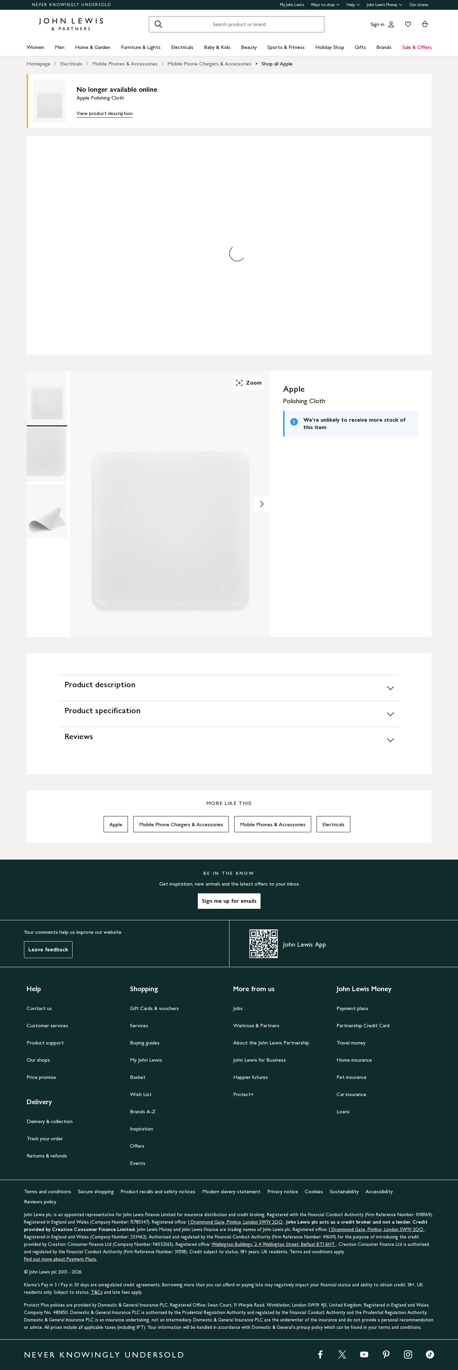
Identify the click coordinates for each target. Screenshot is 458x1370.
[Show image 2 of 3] (261, 504)
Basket (137, 1077)
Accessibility (379, 1191)
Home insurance (354, 1060)
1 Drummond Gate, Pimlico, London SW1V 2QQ (236, 1222)
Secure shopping (96, 1191)
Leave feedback (48, 949)
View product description (105, 113)
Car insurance (351, 1094)
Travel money (351, 1042)
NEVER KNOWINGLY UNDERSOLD (71, 4)
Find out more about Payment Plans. (60, 1259)
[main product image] (55, 100)
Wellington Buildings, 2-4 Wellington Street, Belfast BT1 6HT (274, 1244)
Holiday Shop (329, 47)
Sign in (377, 24)
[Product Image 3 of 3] (47, 511)
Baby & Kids (217, 47)
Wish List (141, 1094)
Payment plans (352, 1008)
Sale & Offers (417, 47)
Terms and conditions (47, 1191)
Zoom (248, 383)
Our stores (418, 4)
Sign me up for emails (229, 901)
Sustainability (344, 1191)
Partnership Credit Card (362, 1025)
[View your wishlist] (406, 24)
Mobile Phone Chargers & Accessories (209, 63)
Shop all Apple (277, 63)
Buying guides (145, 1042)
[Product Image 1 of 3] (47, 398)
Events (137, 1163)
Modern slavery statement (231, 1191)
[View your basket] (425, 24)
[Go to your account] (391, 24)
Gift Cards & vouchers (154, 1008)
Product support (45, 1042)
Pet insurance (351, 1077)
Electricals (182, 47)
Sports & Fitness (286, 47)
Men (59, 47)
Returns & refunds (47, 1155)
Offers (137, 1146)
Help (353, 4)
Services (139, 1025)
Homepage (38, 63)
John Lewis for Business (259, 1060)
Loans (343, 1111)
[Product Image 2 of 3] (47, 454)
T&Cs (97, 1292)
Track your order (45, 1138)
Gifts (360, 47)
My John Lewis (292, 4)
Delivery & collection (50, 1121)
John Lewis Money (385, 4)
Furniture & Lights (141, 47)
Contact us (39, 1008)
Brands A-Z (143, 1111)
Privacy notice (282, 1191)
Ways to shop (325, 4)
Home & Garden (92, 47)
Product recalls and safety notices (157, 1191)
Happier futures (250, 1077)
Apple (115, 824)
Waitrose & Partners (256, 1025)
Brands (384, 47)
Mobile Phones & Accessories (125, 63)
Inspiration (141, 1128)
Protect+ (243, 1094)
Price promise (41, 1077)
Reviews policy (40, 1201)
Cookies (314, 1191)
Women (35, 47)
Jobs (238, 1008)
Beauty (249, 47)
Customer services (47, 1025)
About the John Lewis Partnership (271, 1042)
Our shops (38, 1060)
